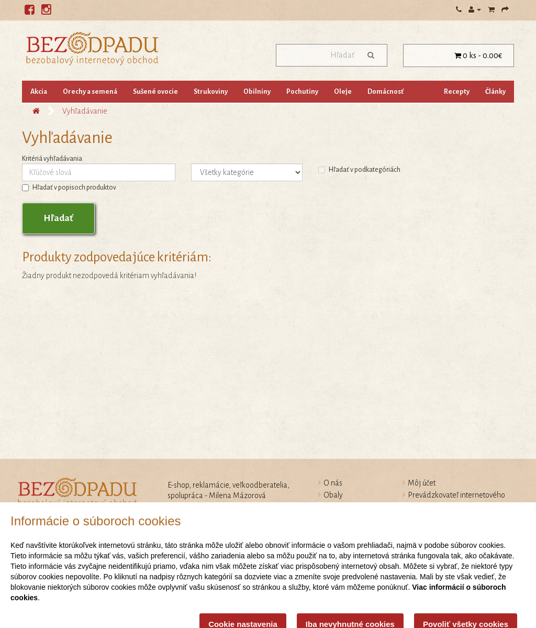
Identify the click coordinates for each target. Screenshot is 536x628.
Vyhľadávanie (84, 111)
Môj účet (422, 483)
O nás (332, 483)
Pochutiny (302, 91)
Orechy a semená (90, 91)
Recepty (457, 91)
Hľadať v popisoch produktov (69, 187)
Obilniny (257, 91)
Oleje (343, 91)
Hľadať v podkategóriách (359, 169)
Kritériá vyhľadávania (52, 158)
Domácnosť (385, 91)
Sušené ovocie (155, 91)
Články (495, 91)
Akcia (38, 91)
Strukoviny (211, 91)
